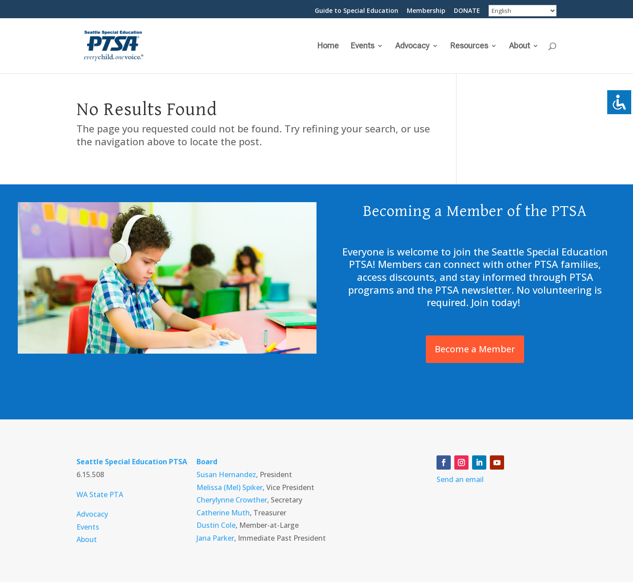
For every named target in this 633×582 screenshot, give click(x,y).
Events (362, 46)
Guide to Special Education (356, 11)
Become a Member (475, 349)
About (519, 46)
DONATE (467, 11)
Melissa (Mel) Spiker (229, 487)
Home (328, 46)
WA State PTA (99, 494)
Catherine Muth (223, 513)
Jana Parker (215, 538)
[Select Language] (523, 10)
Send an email (460, 479)
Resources (469, 46)
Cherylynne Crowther (231, 500)
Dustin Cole (216, 525)
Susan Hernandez (226, 474)
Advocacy (412, 46)
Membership (426, 11)
